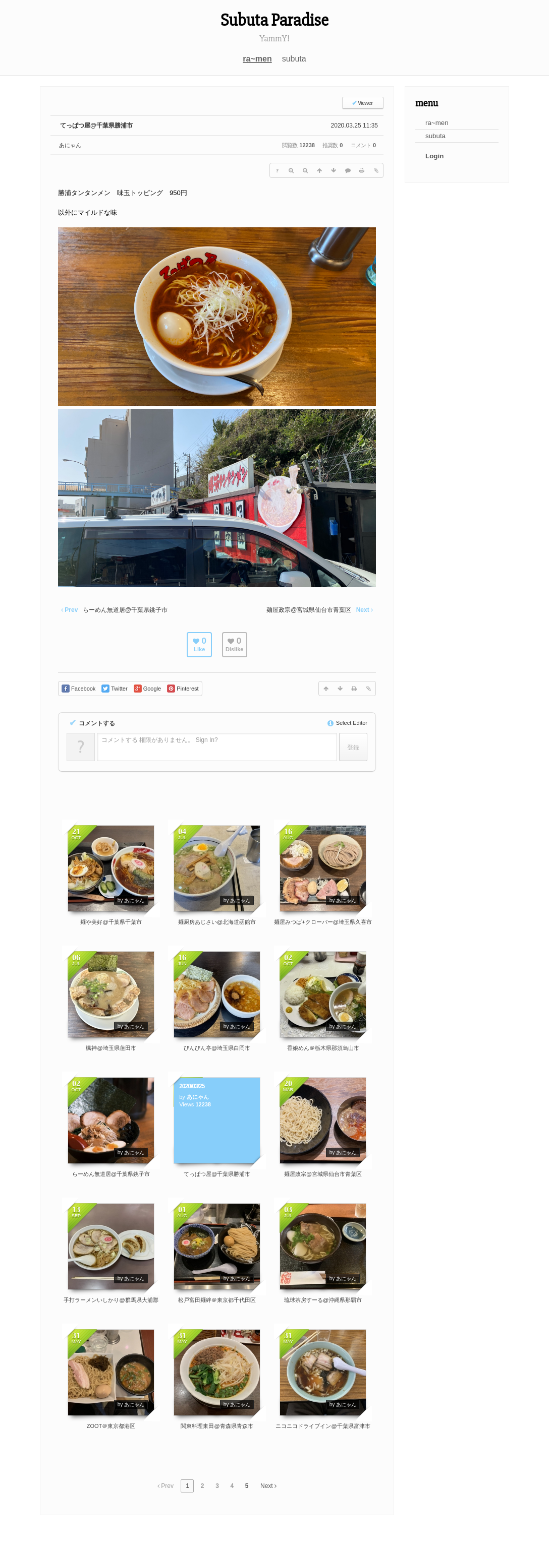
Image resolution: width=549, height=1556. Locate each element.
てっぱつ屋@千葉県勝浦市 (96, 125)
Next (268, 1485)
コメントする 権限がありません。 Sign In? (159, 739)
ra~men (257, 58)
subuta (294, 58)
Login (434, 156)
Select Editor (347, 723)
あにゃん (70, 145)
